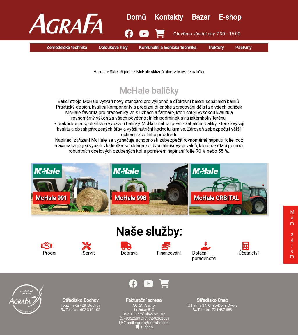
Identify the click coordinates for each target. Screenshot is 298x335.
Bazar (201, 17)
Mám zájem (292, 234)
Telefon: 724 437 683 (212, 309)
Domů (136, 17)
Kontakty (169, 17)
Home (99, 71)
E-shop (230, 17)
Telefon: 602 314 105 (80, 309)
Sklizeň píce (121, 71)
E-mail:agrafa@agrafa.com (144, 322)
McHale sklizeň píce (154, 71)
